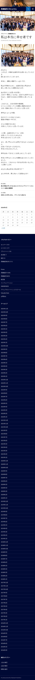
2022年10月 (4, 386)
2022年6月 (4, 400)
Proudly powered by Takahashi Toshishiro (11, 677)
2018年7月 (4, 559)
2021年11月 (4, 423)
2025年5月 (4, 329)
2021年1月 (4, 457)
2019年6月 (4, 521)
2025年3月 (4, 335)
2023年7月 (4, 356)
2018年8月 (4, 555)
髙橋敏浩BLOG (12, 33)
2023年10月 (4, 346)
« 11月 (3, 228)
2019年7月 (4, 518)
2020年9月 (4, 471)
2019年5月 (4, 525)
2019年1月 (4, 538)
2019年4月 (4, 528)
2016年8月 (4, 636)
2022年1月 (4, 417)
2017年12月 (4, 582)
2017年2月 (4, 616)
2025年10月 (4, 312)
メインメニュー (33, 9)
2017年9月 (4, 592)
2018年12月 (4, 542)
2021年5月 (4, 444)
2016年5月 (4, 647)
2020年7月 (4, 477)
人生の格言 (4, 662)
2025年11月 (4, 308)
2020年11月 (4, 464)
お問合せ (3, 296)
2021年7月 (4, 437)
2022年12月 (4, 379)
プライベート (4, 33)
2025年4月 (4, 332)
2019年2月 (4, 535)
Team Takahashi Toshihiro (15, 40)
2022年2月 (4, 413)
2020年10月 (4, 467)
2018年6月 (4, 562)
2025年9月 (4, 315)
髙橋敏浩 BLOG (5, 276)
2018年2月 (4, 576)
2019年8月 (4, 515)
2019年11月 (4, 505)
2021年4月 (4, 447)
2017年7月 (4, 599)
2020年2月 (4, 494)
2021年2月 (4, 454)
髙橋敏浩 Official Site (9, 9)
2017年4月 (4, 609)
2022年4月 (4, 406)
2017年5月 (4, 606)
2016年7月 (4, 640)
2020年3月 (4, 491)
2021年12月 (4, 420)
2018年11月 (4, 545)
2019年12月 (4, 501)
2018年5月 (4, 565)
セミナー (3, 244)
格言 (2, 258)
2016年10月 (4, 630)
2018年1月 (4, 579)
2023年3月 (4, 369)
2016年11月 (4, 626)
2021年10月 (4, 427)
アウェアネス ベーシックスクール (11, 289)
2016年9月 (4, 633)
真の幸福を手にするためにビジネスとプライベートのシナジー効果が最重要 (17, 186)
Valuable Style (5, 293)
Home (2, 269)
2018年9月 (4, 552)
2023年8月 (4, 352)
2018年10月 (4, 548)
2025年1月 (4, 342)
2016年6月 (4, 643)
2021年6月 (4, 440)
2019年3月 (4, 532)
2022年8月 (4, 393)
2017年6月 (4, 603)
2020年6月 (4, 481)
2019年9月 (4, 511)
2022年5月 (4, 403)
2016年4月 (4, 650)
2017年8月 (4, 596)
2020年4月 (4, 488)
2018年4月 (4, 569)
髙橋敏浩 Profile (5, 272)
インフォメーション (7, 283)
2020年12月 (4, 461)
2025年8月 (4, 319)
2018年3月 (4, 572)
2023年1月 (4, 376)
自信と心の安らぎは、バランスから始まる (17, 194)
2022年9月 (4, 390)
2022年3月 (4, 410)
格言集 (3, 279)
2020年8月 (4, 474)
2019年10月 (4, 508)
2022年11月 (4, 383)
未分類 (3, 255)
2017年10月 (4, 589)
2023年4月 (4, 366)
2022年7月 (4, 396)
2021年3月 (4, 450)
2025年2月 (4, 339)
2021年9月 (4, 430)
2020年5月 (4, 484)
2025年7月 (4, 322)
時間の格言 (4, 669)
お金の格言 (4, 666)
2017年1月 (4, 619)
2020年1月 (4, 498)
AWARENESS (5, 286)
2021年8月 (4, 434)
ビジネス (3, 248)
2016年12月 (4, 623)
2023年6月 (4, 359)
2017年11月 (4, 586)
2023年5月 (4, 363)
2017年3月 (4, 613)
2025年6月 (4, 325)
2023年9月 (4, 349)
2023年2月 (4, 373)
